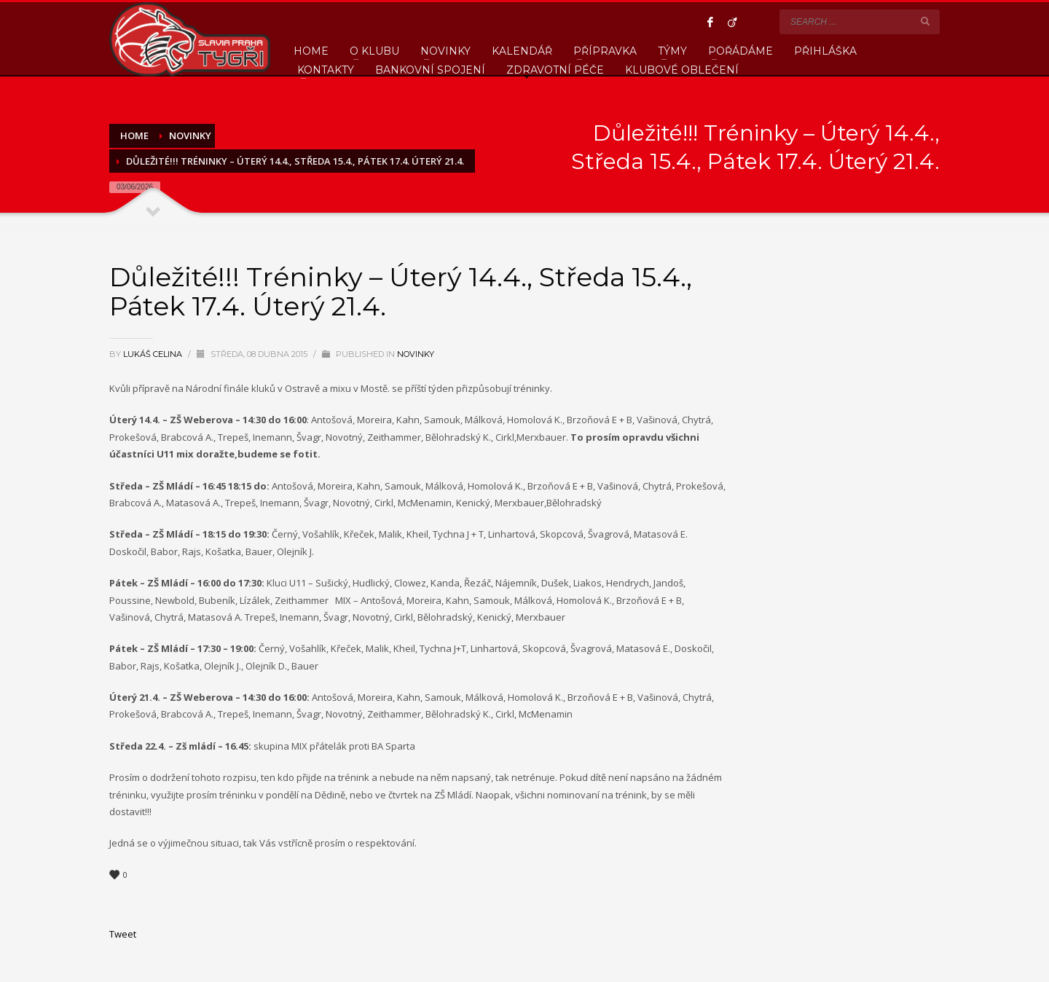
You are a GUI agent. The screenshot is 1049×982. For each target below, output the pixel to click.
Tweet (122, 933)
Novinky (415, 354)
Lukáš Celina (153, 354)
